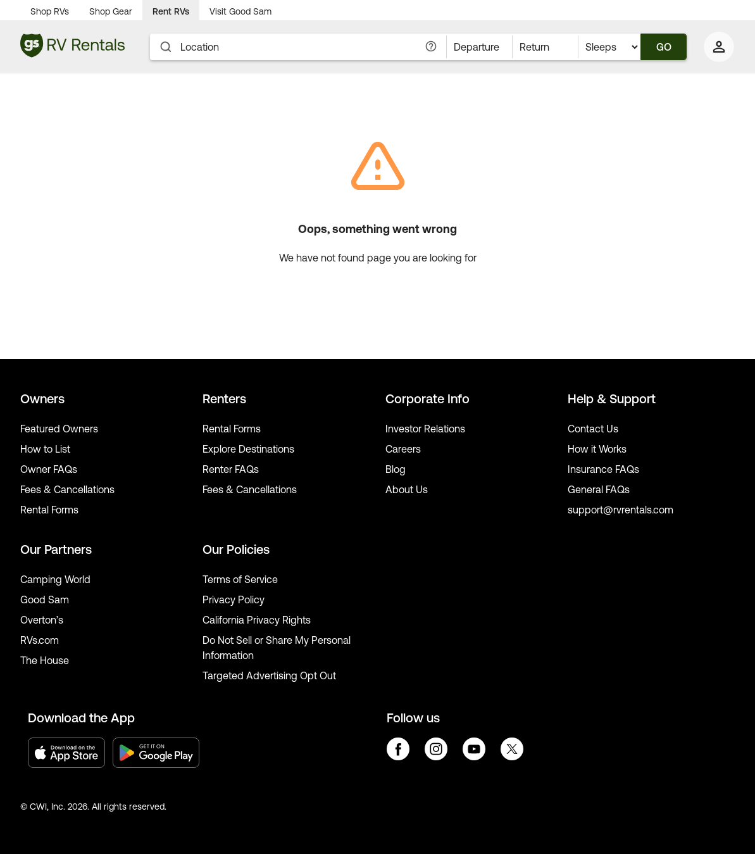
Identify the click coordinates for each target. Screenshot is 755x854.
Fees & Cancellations (67, 489)
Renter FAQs (231, 469)
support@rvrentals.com (620, 509)
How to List (45, 449)
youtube (474, 749)
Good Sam (44, 599)
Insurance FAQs (603, 469)
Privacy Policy (234, 599)
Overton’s (41, 619)
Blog (395, 469)
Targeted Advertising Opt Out (269, 675)
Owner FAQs (48, 469)
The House (44, 660)
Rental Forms (49, 509)
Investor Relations (425, 428)
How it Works (597, 449)
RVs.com (39, 640)
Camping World (55, 579)
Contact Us (593, 428)
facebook (398, 749)
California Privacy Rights (257, 619)
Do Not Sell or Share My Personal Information (277, 647)
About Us (406, 489)
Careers (403, 449)
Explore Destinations (248, 449)
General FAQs (599, 489)
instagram (436, 749)
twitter (512, 749)
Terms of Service (240, 579)
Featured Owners (59, 428)
